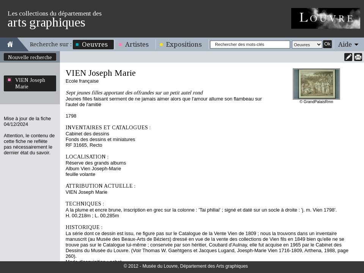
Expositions (184, 44)
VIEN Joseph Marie (30, 83)
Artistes (137, 44)
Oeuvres (95, 44)
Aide (345, 44)
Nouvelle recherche (30, 57)
